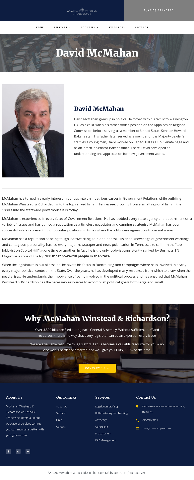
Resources (117, 27)
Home (40, 27)
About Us (90, 27)
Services (62, 27)
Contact (142, 27)
